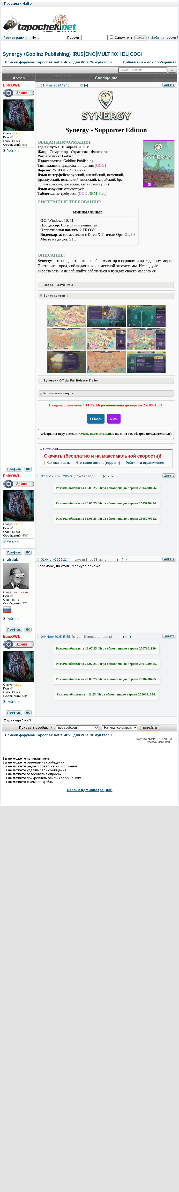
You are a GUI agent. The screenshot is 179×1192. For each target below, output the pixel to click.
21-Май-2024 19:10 (55, 85)
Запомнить (121, 37)
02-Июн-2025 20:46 (56, 476)
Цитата (168, 84)
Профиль (14, 469)
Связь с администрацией (90, 790)
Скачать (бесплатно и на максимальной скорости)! (102, 456)
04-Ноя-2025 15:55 (55, 637)
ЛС (28, 469)
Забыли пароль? (164, 37)
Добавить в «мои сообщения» (150, 62)
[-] (104, 476)
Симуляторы (101, 62)
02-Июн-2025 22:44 (56, 559)
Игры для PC (74, 62)
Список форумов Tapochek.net (32, 62)
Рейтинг (13, 150)
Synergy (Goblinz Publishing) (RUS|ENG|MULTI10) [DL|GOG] (73, 54)
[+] (86, 85)
